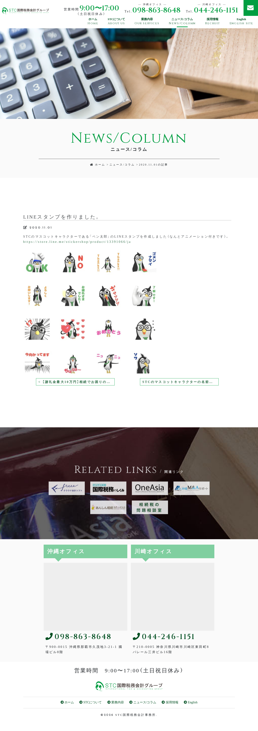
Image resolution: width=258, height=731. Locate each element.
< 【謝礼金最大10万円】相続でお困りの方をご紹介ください (76, 390)
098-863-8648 (156, 10)
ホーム (97, 164)
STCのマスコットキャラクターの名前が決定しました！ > (180, 390)
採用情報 (170, 702)
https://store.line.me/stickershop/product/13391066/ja (77, 250)
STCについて (90, 702)
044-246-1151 (216, 10)
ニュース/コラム (122, 164)
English (190, 702)
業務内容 (115, 702)
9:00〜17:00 (99, 8)
